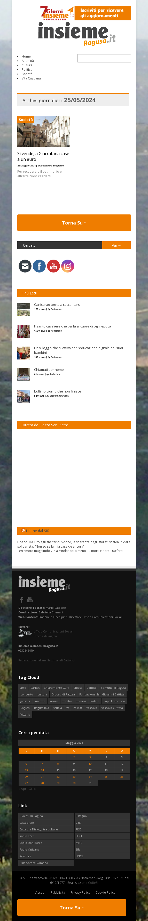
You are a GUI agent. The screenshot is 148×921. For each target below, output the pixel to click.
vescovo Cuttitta (112, 708)
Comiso (92, 688)
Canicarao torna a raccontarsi (57, 304)
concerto (26, 694)
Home (26, 56)
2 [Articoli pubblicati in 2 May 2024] (74, 757)
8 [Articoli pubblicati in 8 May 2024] (58, 763)
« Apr (22, 789)
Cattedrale (26, 822)
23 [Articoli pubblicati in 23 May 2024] (74, 776)
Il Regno (81, 816)
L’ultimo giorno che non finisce (57, 391)
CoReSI (93, 882)
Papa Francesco (114, 701)
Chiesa (77, 688)
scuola (57, 708)
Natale (94, 701)
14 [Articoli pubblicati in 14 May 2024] (42, 770)
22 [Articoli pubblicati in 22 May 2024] (58, 776)
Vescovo (91, 708)
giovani (25, 701)
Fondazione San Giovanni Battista (101, 694)
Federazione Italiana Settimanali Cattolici (46, 660)
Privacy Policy (80, 892)
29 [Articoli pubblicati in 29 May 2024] (58, 783)
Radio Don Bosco (30, 843)
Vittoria (25, 714)
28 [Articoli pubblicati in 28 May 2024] (42, 783)
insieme (39, 701)
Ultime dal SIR (37, 530)
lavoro (54, 701)
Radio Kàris (26, 836)
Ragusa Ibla (41, 708)
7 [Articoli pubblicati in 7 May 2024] (42, 763)
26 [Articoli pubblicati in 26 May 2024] (121, 776)
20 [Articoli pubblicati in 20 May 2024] (26, 776)
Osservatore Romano (33, 863)
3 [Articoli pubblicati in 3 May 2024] (90, 757)
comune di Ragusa (113, 688)
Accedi (40, 892)
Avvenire (25, 856)
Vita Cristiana (31, 78)
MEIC (79, 843)
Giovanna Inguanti (59, 395)
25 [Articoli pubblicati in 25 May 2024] (106, 776)
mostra (67, 701)
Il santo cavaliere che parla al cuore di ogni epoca (72, 326)
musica (81, 701)
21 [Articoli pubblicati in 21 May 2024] (42, 776)
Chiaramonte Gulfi (56, 688)
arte (23, 688)
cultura (42, 694)
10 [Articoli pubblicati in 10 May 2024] (90, 763)
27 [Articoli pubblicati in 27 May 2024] (26, 783)
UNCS (79, 856)
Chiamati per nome (49, 369)
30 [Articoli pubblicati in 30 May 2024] (74, 783)
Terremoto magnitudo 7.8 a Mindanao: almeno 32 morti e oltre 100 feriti (70, 551)
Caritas (35, 688)
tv (67, 708)
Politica (27, 69)
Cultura (27, 65)
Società (27, 74)
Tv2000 (77, 708)
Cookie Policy (105, 892)
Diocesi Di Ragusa (31, 816)
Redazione (56, 309)
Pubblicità (58, 892)
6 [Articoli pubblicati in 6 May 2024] (26, 763)
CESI (78, 822)
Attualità (28, 61)
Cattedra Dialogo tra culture (38, 829)
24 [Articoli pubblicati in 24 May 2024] (90, 776)
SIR (78, 849)
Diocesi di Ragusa (63, 694)
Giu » (32, 789)
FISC (78, 829)
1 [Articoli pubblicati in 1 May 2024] (58, 757)
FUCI (79, 836)
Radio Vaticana (29, 849)
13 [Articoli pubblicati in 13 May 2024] (26, 770)
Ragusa (25, 708)
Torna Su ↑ (74, 223)
